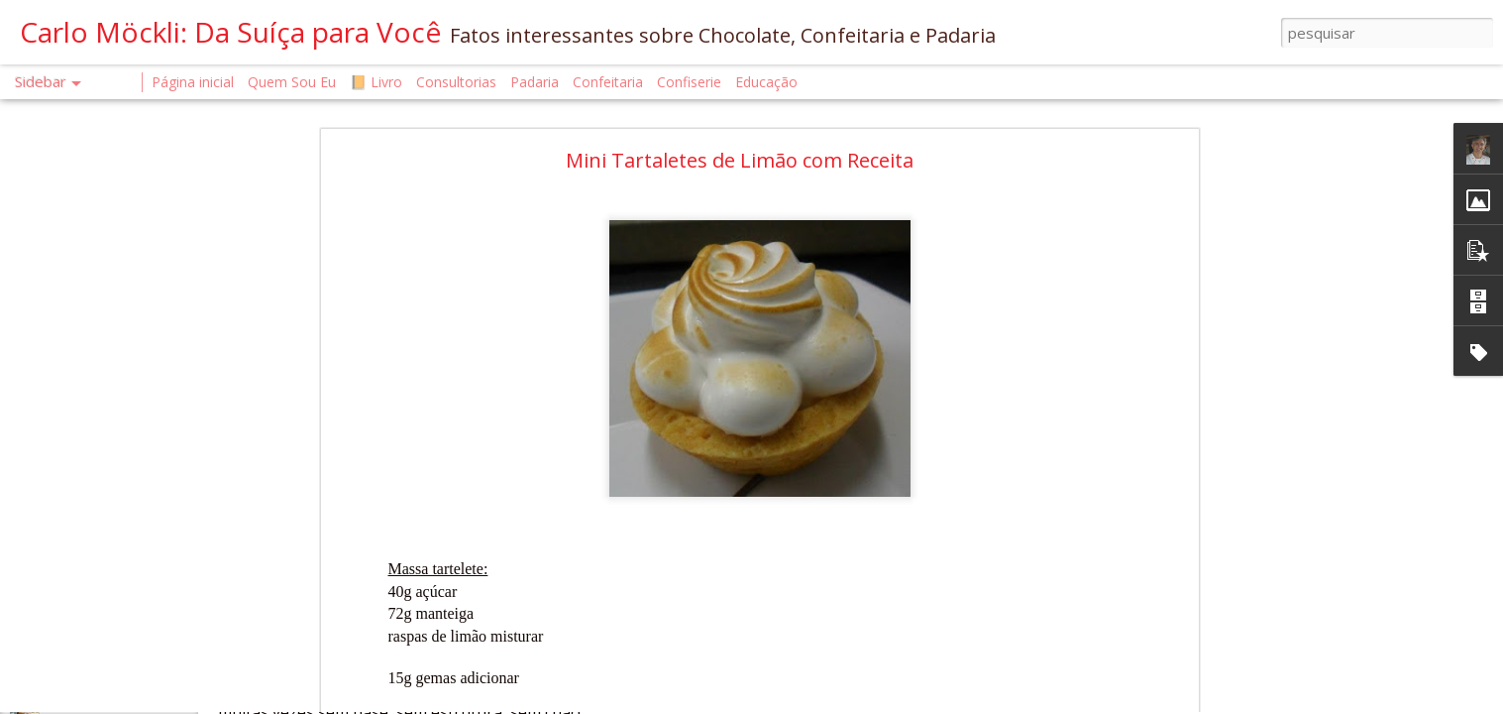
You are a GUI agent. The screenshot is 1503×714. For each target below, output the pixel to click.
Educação (766, 81)
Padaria (536, 81)
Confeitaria (608, 81)
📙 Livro (376, 81)
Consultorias (456, 81)
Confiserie (689, 81)
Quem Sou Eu (292, 81)
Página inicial (193, 81)
